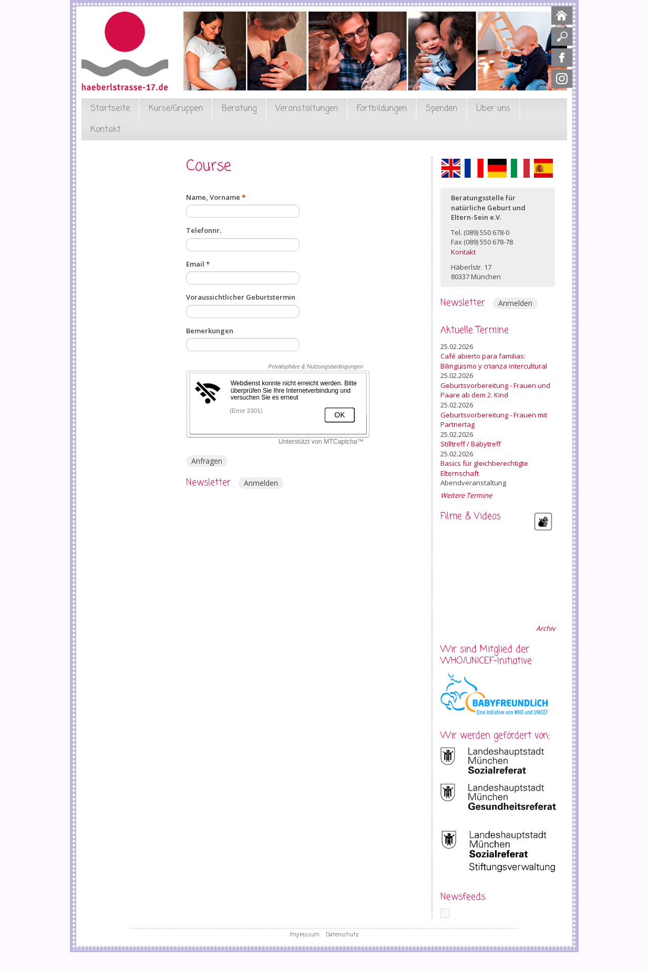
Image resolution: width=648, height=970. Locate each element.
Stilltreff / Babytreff (470, 443)
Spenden (441, 109)
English (450, 168)
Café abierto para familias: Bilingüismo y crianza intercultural (493, 361)
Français (474, 168)
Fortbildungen (382, 109)
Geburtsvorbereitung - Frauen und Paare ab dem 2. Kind (495, 390)
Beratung (239, 109)
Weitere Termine (466, 495)
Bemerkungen (209, 330)
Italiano (520, 168)
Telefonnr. (203, 230)
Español (543, 168)
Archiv (545, 628)
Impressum (305, 935)
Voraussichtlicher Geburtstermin (240, 297)
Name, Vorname (215, 197)
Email (198, 264)
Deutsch (497, 168)
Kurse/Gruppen (176, 109)
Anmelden (261, 483)
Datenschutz (342, 935)
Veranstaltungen (306, 109)
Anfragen (206, 461)
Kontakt (105, 130)
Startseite (110, 109)
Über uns (493, 109)
